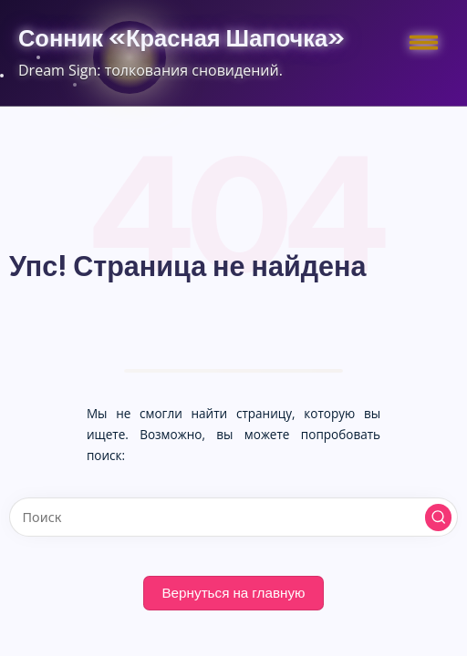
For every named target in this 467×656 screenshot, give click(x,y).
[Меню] (421, 41)
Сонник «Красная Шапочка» (181, 38)
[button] (438, 517)
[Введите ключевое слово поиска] (233, 517)
